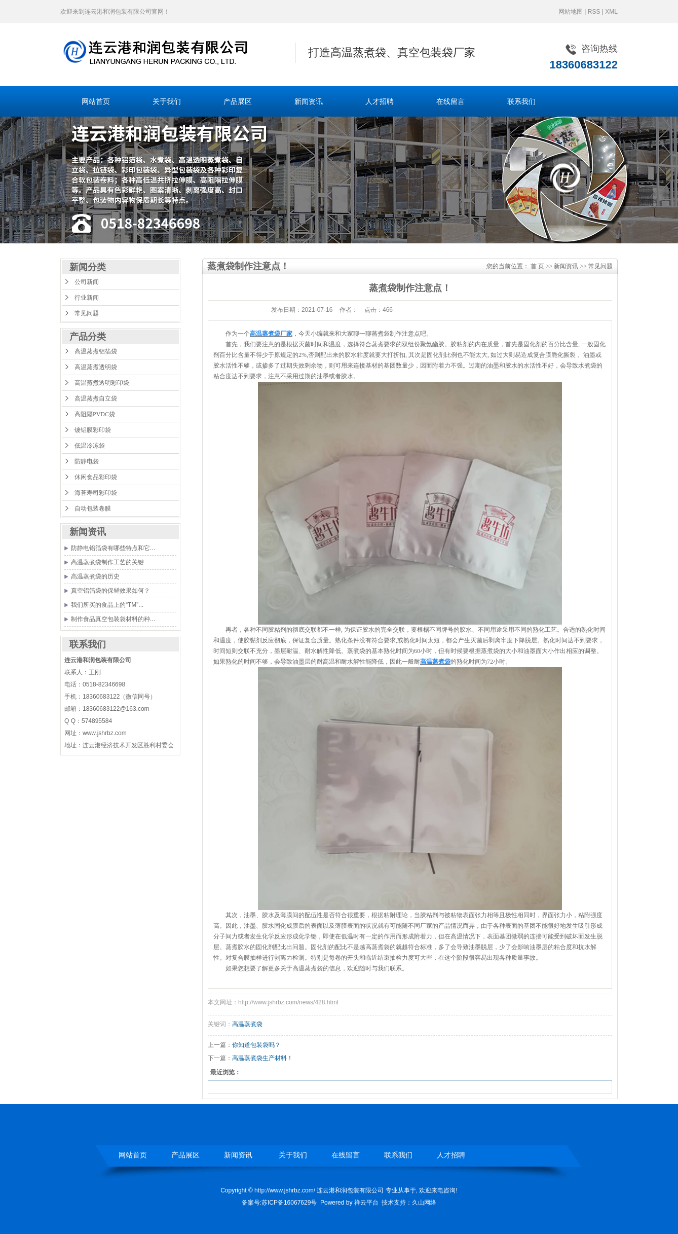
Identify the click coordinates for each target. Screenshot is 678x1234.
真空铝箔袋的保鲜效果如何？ (110, 590)
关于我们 (167, 101)
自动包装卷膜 (92, 508)
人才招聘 (379, 101)
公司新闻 (86, 281)
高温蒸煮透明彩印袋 (101, 382)
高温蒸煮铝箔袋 (95, 351)
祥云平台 (366, 1202)
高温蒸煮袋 (247, 1024)
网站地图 (570, 11)
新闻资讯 (308, 101)
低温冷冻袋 (89, 445)
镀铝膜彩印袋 (92, 429)
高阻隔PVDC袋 (94, 414)
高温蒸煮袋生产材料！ (262, 1058)
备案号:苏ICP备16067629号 (279, 1202)
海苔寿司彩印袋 (95, 492)
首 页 (537, 266)
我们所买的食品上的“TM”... (107, 604)
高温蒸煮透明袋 (95, 367)
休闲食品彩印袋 (95, 477)
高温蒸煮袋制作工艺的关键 (107, 562)
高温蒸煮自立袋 (95, 398)
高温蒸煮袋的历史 (95, 576)
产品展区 (237, 101)
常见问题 (86, 313)
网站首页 (96, 101)
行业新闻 (86, 297)
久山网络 (424, 1202)
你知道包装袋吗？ (256, 1044)
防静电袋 (86, 461)
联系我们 (521, 101)
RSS (594, 11)
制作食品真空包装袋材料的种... (113, 619)
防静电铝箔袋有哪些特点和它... (113, 548)
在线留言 (450, 101)
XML (611, 11)
